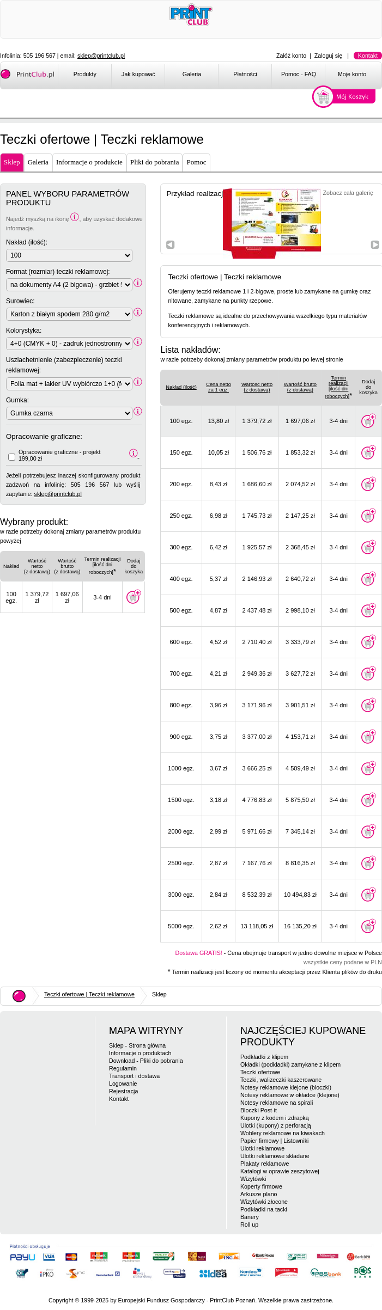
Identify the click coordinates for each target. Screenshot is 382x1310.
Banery (249, 1217)
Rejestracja (123, 1091)
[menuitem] (84, 76)
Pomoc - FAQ (298, 74)
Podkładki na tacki (263, 1209)
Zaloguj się (328, 55)
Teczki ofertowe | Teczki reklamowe (89, 994)
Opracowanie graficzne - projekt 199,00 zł (59, 455)
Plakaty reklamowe (264, 1163)
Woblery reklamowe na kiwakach (282, 1133)
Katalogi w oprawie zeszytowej (279, 1171)
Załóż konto (291, 55)
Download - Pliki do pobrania (146, 1060)
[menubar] (219, 76)
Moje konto (352, 74)
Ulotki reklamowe (262, 1148)
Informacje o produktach (140, 1053)
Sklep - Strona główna (137, 1045)
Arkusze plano (258, 1194)
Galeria (192, 74)
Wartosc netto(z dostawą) (256, 387)
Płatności (245, 74)
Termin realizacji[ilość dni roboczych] (337, 387)
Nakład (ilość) (181, 387)
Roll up (249, 1224)
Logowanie (123, 1083)
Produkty (85, 74)
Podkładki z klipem (264, 1057)
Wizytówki (253, 1179)
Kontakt (368, 55)
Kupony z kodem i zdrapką (274, 1118)
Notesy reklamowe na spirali (276, 1102)
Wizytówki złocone (264, 1201)
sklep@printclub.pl (101, 55)
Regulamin (123, 1068)
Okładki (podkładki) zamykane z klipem (290, 1064)
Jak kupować (138, 74)
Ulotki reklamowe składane (275, 1156)
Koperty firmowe (261, 1186)
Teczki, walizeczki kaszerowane (281, 1079)
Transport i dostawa (134, 1076)
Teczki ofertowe (260, 1072)
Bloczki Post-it (258, 1110)
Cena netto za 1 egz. (218, 387)
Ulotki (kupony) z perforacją (275, 1125)
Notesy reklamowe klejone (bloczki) (285, 1087)
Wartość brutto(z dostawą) (300, 387)
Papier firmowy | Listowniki (274, 1140)
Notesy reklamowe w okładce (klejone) (289, 1095)
